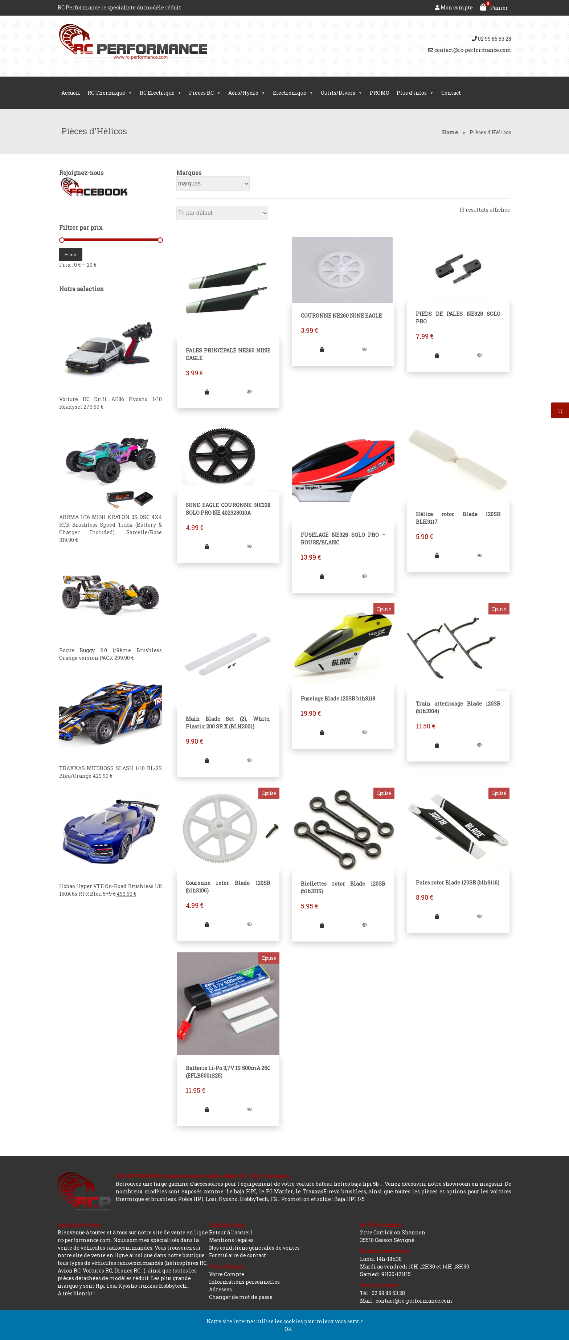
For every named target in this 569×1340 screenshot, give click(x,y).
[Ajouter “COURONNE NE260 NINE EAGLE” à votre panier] (322, 349)
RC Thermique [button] (109, 93)
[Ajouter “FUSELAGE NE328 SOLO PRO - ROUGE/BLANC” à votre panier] (322, 577)
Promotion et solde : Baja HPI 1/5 (323, 1199)
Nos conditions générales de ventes (254, 1247)
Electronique (293, 93)
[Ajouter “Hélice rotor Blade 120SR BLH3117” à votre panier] (438, 556)
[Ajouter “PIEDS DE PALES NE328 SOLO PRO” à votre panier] (438, 355)
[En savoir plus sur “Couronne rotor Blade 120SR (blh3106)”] (206, 926)
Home (450, 132)
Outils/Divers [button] (342, 93)
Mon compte (454, 7)
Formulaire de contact (237, 1255)
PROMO (379, 92)
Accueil (70, 92)
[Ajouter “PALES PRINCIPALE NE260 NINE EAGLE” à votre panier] (206, 392)
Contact (451, 92)
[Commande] (221, 213)
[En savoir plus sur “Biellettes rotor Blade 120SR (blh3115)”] (322, 927)
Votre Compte (226, 1274)
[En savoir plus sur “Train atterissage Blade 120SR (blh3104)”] (438, 746)
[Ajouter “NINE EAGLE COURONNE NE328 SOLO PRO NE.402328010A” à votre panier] (206, 547)
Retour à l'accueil (231, 1232)
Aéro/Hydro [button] (247, 93)
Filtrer (69, 254)
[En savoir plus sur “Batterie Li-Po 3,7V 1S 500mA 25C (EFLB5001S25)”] (206, 1112)
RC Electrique (161, 93)
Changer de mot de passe (241, 1297)
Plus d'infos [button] (415, 93)
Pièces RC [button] (205, 93)
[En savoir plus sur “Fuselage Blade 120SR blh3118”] (322, 734)
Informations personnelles (244, 1281)
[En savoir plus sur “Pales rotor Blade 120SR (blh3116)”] (438, 918)
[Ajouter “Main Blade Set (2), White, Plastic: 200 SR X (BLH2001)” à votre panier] (206, 762)
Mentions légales (231, 1240)
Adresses (220, 1289)
